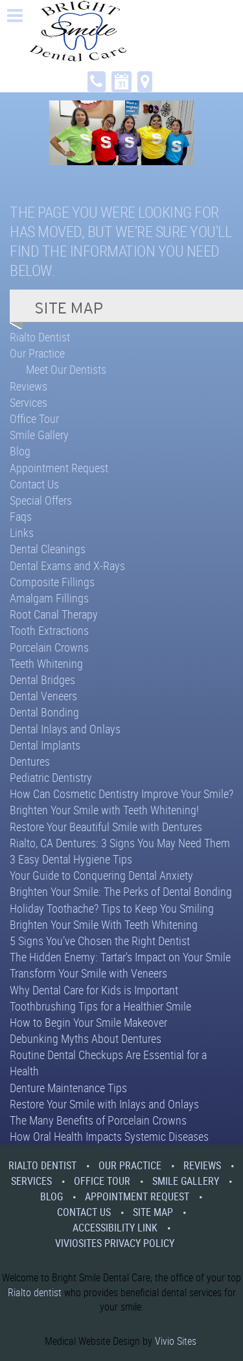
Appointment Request (59, 467)
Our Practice (37, 353)
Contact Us (34, 484)
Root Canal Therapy (54, 614)
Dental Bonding (44, 712)
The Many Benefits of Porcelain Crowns (98, 1120)
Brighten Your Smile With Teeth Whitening (104, 924)
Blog (20, 451)
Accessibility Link (115, 1227)
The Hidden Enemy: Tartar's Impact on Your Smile (120, 957)
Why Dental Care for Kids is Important (94, 990)
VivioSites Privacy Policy (114, 1243)
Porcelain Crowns (49, 647)
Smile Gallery (39, 434)
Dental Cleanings (48, 548)
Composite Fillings (52, 581)
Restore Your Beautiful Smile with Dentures (106, 826)
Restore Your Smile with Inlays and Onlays (104, 1104)
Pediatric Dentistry (51, 777)
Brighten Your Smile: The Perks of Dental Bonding (121, 891)
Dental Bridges (42, 679)
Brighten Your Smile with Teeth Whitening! (104, 810)
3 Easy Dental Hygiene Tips (71, 859)
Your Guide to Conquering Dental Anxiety (101, 875)
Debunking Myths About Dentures (85, 1038)
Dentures (30, 761)
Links (22, 532)
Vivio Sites (175, 1341)
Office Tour (34, 418)
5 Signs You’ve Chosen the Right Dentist (100, 940)
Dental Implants (45, 745)
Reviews (28, 386)
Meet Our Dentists (66, 369)
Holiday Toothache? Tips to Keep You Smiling (112, 908)
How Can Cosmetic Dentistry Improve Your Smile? (121, 793)
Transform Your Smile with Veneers (88, 973)
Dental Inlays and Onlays (65, 729)
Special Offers (41, 500)
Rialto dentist (35, 1292)
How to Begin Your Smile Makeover (88, 1022)
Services (28, 402)
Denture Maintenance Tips (68, 1087)
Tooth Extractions (49, 630)
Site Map (153, 1212)
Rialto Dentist (40, 337)
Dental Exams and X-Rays (67, 565)
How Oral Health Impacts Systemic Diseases (109, 1136)
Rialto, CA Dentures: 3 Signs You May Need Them (120, 843)
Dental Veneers (43, 695)
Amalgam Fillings (49, 598)
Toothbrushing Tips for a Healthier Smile (100, 1006)
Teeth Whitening (46, 663)
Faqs (21, 516)
